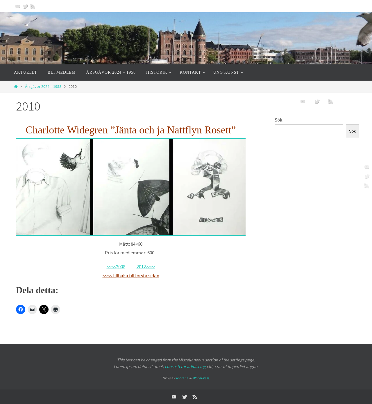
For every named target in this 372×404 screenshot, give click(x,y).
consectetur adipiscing (185, 366)
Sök (278, 120)
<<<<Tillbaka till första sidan (131, 275)
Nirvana (182, 378)
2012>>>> (146, 266)
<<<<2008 (116, 266)
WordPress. (201, 378)
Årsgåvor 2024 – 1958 (43, 86)
